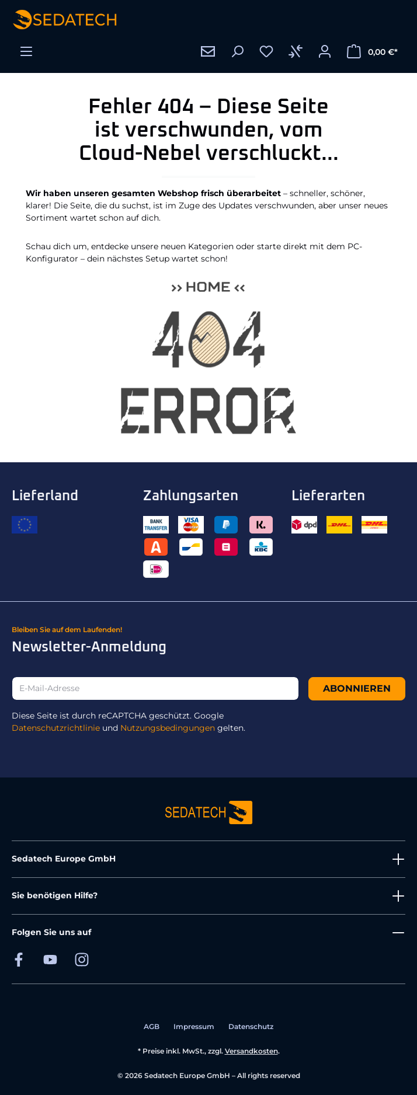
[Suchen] (237, 51)
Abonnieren (357, 688)
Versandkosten (251, 1051)
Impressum (193, 1026)
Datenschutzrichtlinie (56, 728)
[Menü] (26, 51)
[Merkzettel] (266, 51)
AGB (151, 1026)
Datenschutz (250, 1026)
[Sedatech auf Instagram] (82, 959)
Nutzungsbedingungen (167, 728)
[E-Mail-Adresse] (155, 688)
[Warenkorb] (372, 51)
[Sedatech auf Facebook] (19, 959)
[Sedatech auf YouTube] (50, 959)
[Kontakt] (208, 51)
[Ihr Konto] (324, 51)
